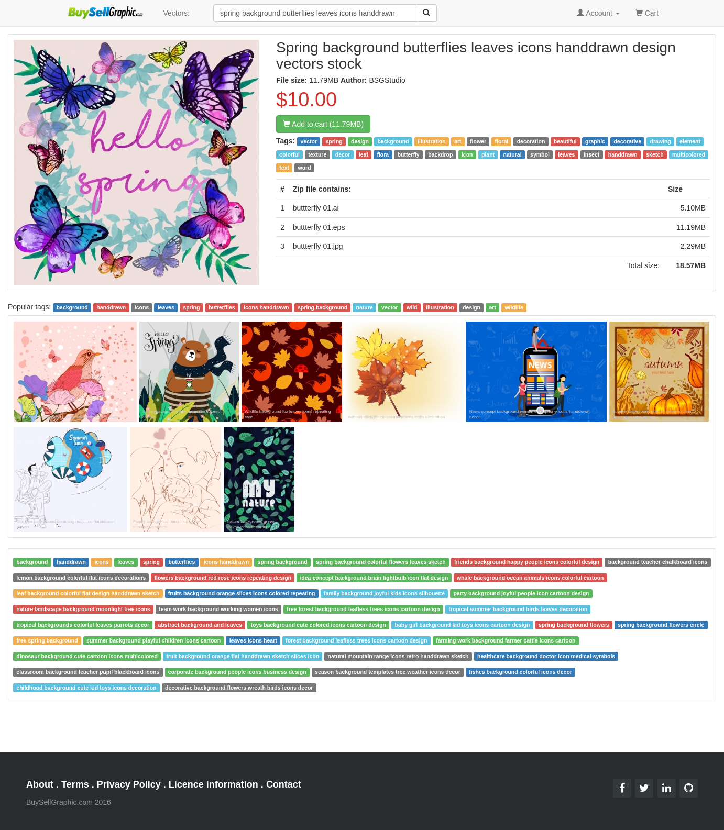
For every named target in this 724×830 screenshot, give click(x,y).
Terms (75, 784)
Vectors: (176, 13)
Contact (283, 784)
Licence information (213, 784)
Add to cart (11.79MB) (323, 124)
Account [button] (598, 13)
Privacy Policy (129, 784)
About (39, 784)
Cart (647, 12)
